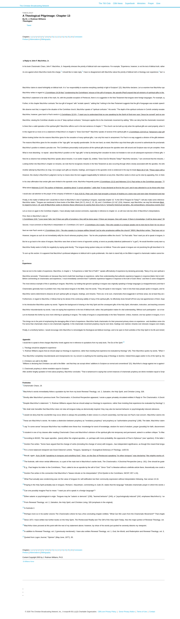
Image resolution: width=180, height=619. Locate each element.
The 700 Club (105, 3)
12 (58, 37)
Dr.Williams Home (28, 561)
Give (158, 3)
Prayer (151, 3)
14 (65, 37)
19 (23, 490)
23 (23, 513)
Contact (152, 612)
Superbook (130, 3)
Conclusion (78, 37)
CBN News (118, 3)
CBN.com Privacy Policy (107, 612)
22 (23, 507)
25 (23, 525)
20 (23, 496)
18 (23, 484)
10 (52, 37)
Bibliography (45, 39)
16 (72, 37)
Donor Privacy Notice (127, 612)
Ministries (141, 3)
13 (62, 37)
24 (123, 342)
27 (23, 536)
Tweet (29, 25)
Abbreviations (35, 39)
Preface (25, 39)
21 (23, 501)
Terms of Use (142, 612)
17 (23, 478)
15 (68, 37)
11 (55, 37)
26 (23, 531)
